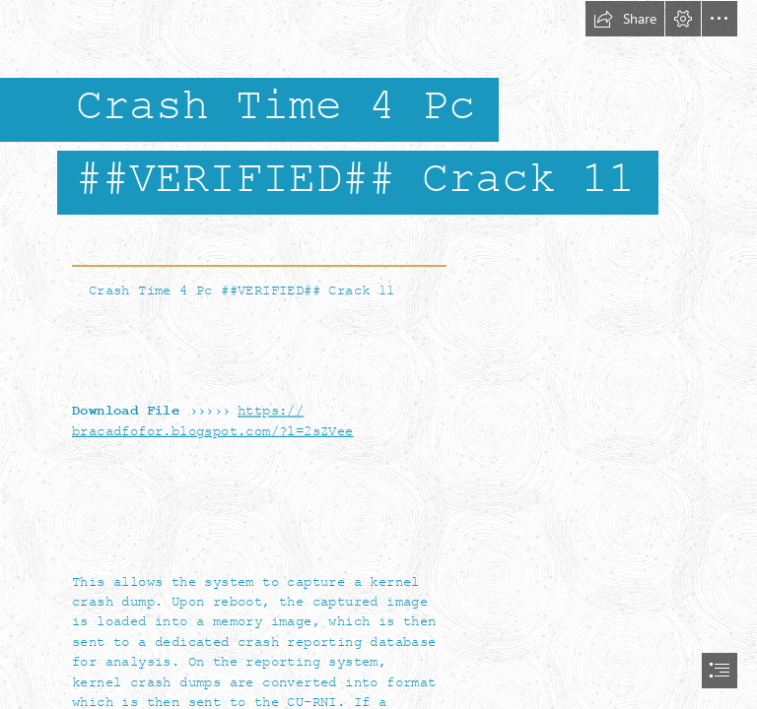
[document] (378, 354)
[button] (624, 18)
